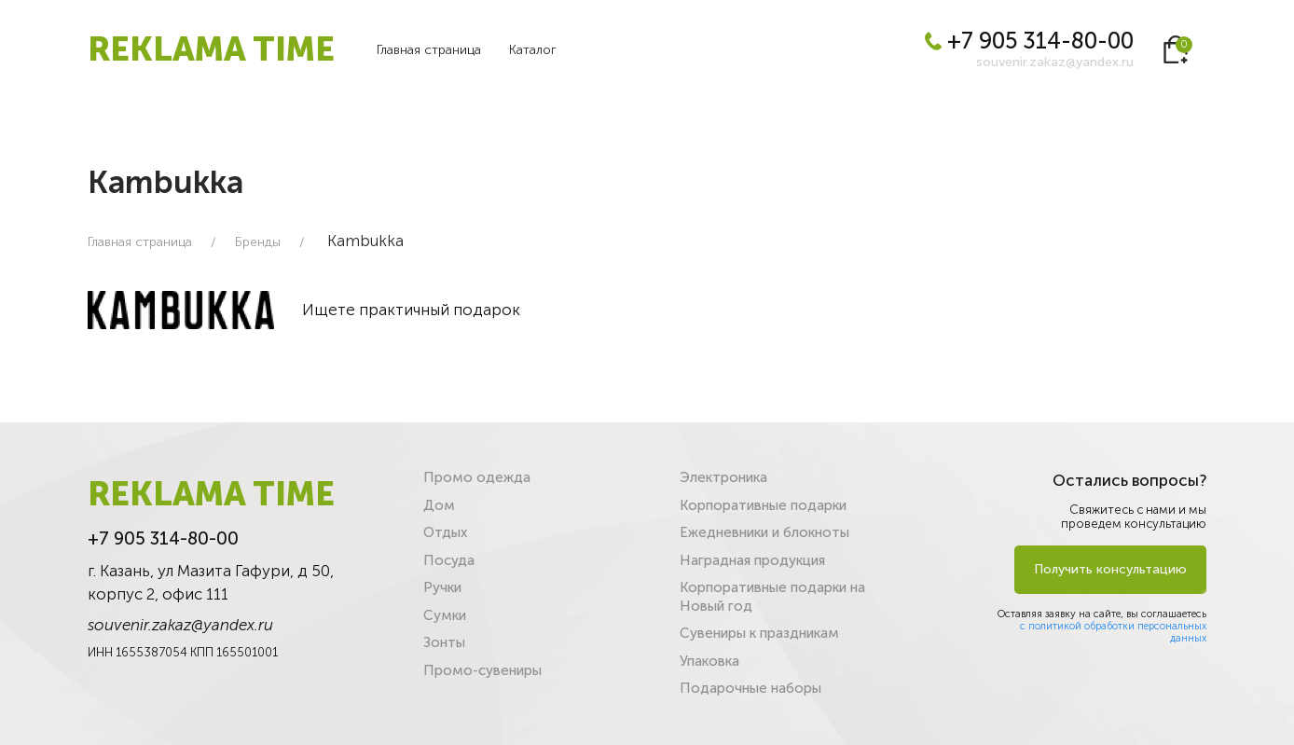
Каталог (533, 50)
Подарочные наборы (750, 688)
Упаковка (709, 661)
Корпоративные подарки (763, 505)
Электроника (723, 477)
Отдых (445, 532)
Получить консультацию (1110, 569)
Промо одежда (476, 477)
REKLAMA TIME (211, 49)
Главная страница (429, 50)
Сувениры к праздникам (759, 633)
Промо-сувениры (482, 670)
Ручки (442, 587)
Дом (439, 505)
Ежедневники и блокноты (764, 532)
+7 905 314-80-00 (1029, 40)
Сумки (444, 615)
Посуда (449, 560)
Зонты (444, 642)
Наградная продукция (752, 560)
